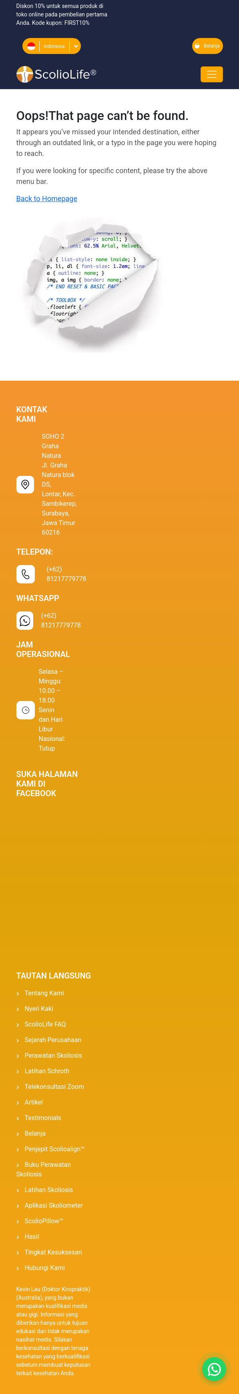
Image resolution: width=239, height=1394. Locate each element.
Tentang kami (44, 993)
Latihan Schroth (47, 1071)
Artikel (34, 1102)
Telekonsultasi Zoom (54, 1086)
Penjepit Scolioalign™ (55, 1149)
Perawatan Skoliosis (53, 1055)
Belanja (207, 46)
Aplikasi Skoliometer (54, 1205)
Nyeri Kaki (39, 1009)
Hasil (32, 1236)
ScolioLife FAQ (45, 1024)
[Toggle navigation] (212, 74)
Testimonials (43, 1118)
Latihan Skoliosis (49, 1190)
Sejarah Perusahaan (53, 1040)
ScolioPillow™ (44, 1221)
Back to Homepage (46, 198)
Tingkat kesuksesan (53, 1252)
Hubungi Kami (45, 1268)
